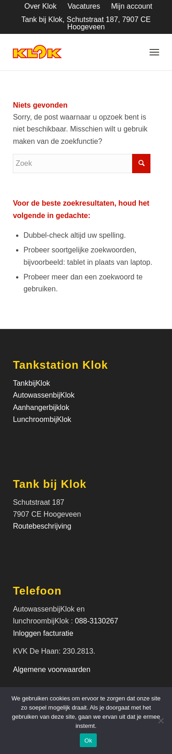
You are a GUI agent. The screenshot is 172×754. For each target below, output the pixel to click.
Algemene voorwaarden (51, 669)
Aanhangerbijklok (41, 407)
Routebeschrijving (42, 526)
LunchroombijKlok (42, 419)
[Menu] (154, 52)
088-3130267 (96, 621)
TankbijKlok (31, 383)
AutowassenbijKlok (43, 395)
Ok (88, 740)
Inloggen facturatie (44, 633)
